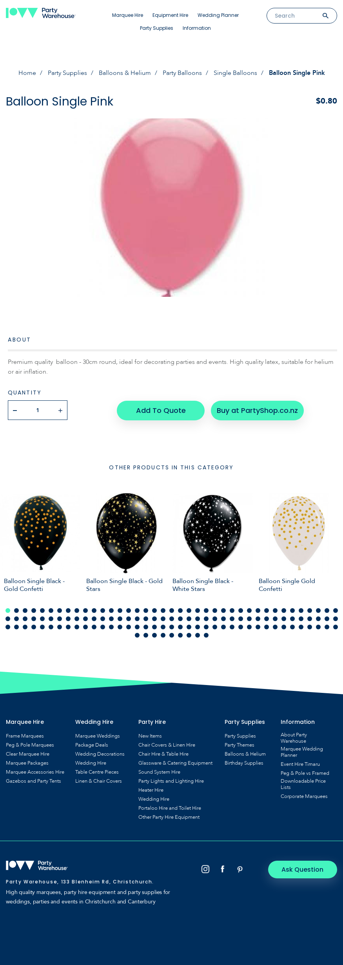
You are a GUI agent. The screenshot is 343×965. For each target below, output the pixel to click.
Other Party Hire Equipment (169, 817)
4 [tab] (33, 610)
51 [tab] (102, 618)
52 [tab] (111, 618)
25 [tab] (214, 610)
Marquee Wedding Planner (302, 751)
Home (27, 73)
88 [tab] (85, 626)
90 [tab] (102, 626)
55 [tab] (137, 618)
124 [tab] (189, 634)
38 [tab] (327, 610)
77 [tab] (327, 618)
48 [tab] (76, 618)
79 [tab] (7, 626)
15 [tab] (128, 610)
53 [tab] (120, 618)
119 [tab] (145, 634)
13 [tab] (111, 610)
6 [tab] (51, 610)
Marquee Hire (127, 15)
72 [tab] (283, 618)
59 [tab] (171, 618)
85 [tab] (59, 626)
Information (197, 28)
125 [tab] (197, 634)
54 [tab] (128, 618)
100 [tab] (189, 626)
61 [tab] (189, 618)
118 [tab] (137, 634)
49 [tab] (85, 618)
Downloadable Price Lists (303, 784)
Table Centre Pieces (97, 772)
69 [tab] (258, 618)
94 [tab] (137, 626)
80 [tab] (16, 626)
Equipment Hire (170, 15)
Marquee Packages (27, 763)
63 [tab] (206, 618)
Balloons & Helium (125, 73)
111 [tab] (283, 626)
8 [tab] (68, 610)
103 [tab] (214, 626)
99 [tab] (180, 626)
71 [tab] (275, 618)
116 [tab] (327, 626)
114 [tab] (309, 626)
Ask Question (304, 868)
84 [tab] (51, 626)
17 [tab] (145, 610)
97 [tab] (163, 626)
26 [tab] (223, 610)
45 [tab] (51, 618)
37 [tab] (318, 610)
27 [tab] (232, 610)
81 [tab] (25, 626)
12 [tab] (102, 610)
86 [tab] (68, 626)
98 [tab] (171, 626)
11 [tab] (94, 610)
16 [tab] (137, 610)
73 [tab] (292, 618)
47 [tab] (68, 618)
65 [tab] (223, 618)
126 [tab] (206, 634)
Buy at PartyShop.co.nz (257, 410)
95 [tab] (145, 626)
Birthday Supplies (244, 763)
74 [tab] (301, 618)
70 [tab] (266, 618)
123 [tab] (180, 634)
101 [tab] (197, 626)
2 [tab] (16, 610)
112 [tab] (292, 626)
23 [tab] (197, 610)
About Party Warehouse (294, 737)
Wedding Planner (218, 15)
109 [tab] (266, 626)
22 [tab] (189, 610)
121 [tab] (163, 634)
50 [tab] (94, 618)
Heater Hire (150, 790)
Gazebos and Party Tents (33, 781)
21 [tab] (180, 610)
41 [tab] (16, 618)
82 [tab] (33, 626)
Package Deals (91, 744)
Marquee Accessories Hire (35, 772)
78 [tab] (335, 618)
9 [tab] (76, 610)
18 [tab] (154, 610)
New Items (150, 735)
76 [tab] (318, 618)
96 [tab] (154, 626)
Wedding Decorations (100, 754)
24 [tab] (206, 610)
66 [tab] (232, 618)
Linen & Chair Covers (98, 781)
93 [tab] (128, 626)
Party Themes (239, 744)
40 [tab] (7, 618)
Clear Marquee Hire (27, 754)
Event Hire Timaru (300, 764)
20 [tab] (171, 610)
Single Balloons (235, 73)
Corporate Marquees (304, 796)
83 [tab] (42, 626)
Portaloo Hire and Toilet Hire (169, 808)
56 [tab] (145, 618)
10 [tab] (85, 610)
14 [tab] (120, 610)
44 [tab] (42, 618)
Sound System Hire (159, 772)
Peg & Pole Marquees (30, 744)
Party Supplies (156, 28)
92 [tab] (120, 626)
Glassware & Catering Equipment (175, 763)
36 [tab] (309, 610)
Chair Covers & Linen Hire (166, 744)
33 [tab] (283, 610)
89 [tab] (94, 626)
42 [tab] (25, 618)
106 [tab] (240, 626)
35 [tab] (301, 610)
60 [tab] (180, 618)
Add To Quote (160, 410)
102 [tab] (206, 626)
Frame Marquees (25, 735)
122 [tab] (171, 634)
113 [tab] (301, 626)
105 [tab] (232, 626)
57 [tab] (154, 618)
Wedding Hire (90, 763)
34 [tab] (292, 610)
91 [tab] (111, 626)
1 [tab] (7, 610)
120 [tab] (154, 634)
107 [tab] (249, 626)
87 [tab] (76, 626)
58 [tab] (163, 618)
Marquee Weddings (97, 735)
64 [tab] (214, 618)
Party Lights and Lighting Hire (171, 781)
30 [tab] (258, 610)
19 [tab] (163, 610)
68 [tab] (249, 618)
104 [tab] (223, 626)
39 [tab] (335, 610)
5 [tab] (42, 610)
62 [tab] (197, 618)
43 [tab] (33, 618)
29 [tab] (249, 610)
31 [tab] (266, 610)
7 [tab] (59, 610)
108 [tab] (258, 626)
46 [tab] (59, 618)
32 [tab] (275, 610)
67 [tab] (240, 618)
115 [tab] (318, 626)
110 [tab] (275, 626)
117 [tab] (335, 626)
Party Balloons (182, 73)
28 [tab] (240, 610)
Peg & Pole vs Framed (305, 773)
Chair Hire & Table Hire (163, 754)
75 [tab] (309, 618)
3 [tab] (25, 610)
